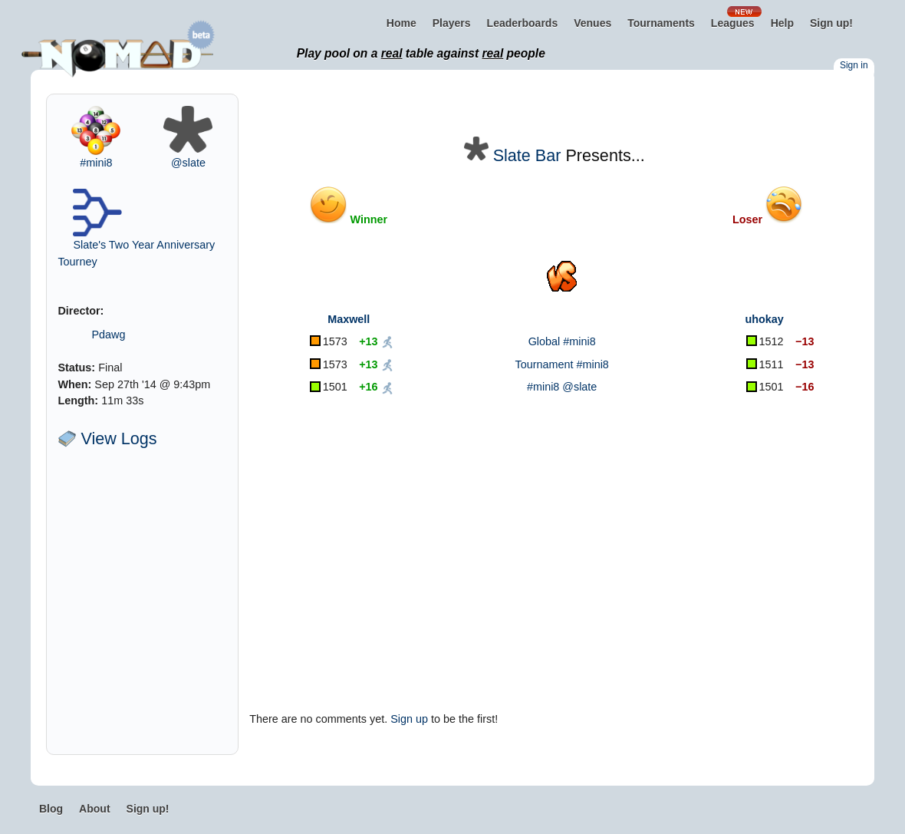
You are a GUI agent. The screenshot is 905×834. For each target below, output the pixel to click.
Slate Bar (527, 155)
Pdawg (108, 334)
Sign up (409, 719)
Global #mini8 (562, 341)
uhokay (764, 319)
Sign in (854, 65)
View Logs (107, 438)
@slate (188, 163)
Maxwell (348, 319)
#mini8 (96, 163)
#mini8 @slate (562, 387)
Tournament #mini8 (561, 364)
